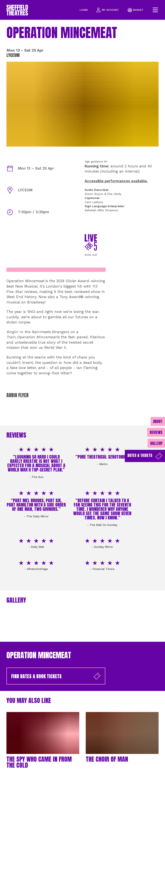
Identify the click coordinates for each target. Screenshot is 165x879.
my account (107, 10)
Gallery (156, 443)
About (157, 421)
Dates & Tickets (144, 456)
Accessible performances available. (116, 181)
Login (84, 10)
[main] (82, 449)
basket (136, 10)
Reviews (156, 432)
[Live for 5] (91, 242)
